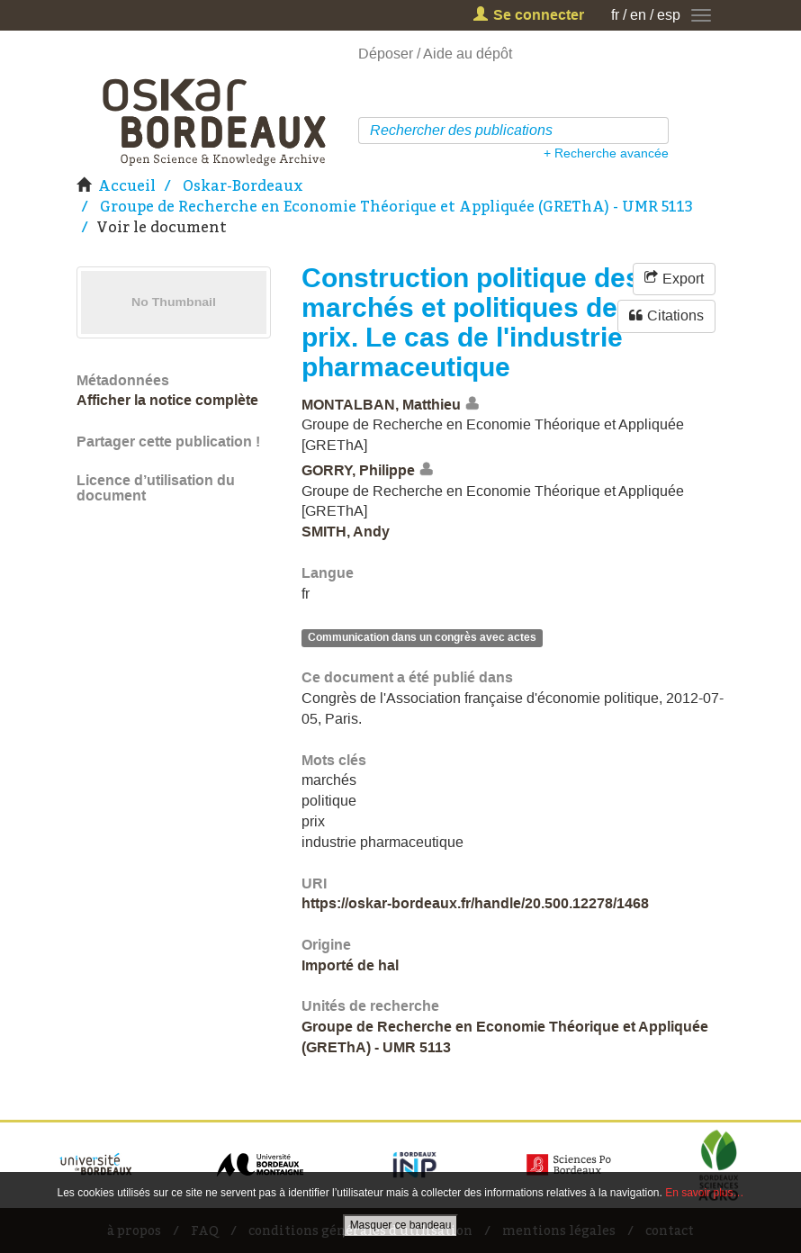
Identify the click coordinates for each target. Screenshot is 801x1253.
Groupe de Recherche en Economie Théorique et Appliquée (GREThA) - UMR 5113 (396, 206)
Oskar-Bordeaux (243, 185)
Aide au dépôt (467, 53)
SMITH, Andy (346, 531)
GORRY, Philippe (358, 470)
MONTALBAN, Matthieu (381, 403)
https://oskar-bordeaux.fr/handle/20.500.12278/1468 (475, 903)
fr (615, 15)
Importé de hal (350, 965)
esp (668, 15)
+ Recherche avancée (606, 153)
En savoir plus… (704, 1192)
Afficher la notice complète (167, 400)
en (638, 15)
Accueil (127, 185)
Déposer (385, 53)
